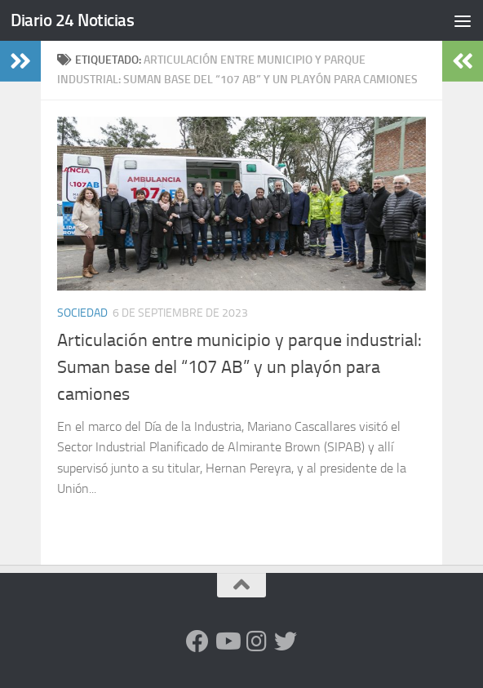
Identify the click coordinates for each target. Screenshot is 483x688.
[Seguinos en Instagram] (256, 641)
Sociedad (82, 313)
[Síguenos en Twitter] (285, 641)
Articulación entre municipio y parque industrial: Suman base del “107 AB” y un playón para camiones (239, 367)
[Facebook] (197, 641)
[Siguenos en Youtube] (226, 641)
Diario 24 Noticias (72, 20)
